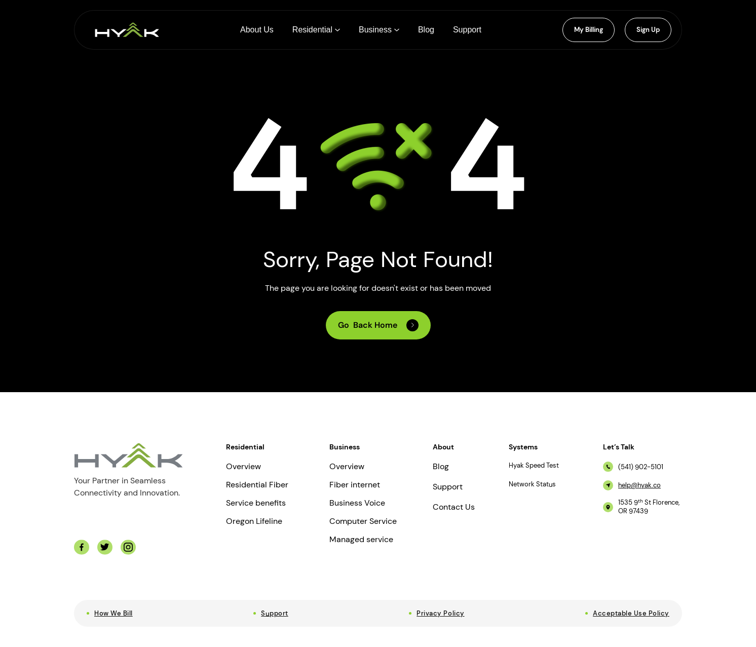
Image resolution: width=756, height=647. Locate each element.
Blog (441, 467)
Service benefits (256, 503)
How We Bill (113, 613)
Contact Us (454, 507)
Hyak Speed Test (534, 466)
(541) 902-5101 (640, 467)
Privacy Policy (440, 613)
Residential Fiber (257, 485)
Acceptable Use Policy (631, 613)
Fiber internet (354, 485)
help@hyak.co (639, 485)
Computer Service (363, 521)
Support (448, 487)
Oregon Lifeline (254, 521)
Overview (243, 467)
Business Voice (357, 503)
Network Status (532, 484)
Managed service (361, 540)
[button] (316, 29)
